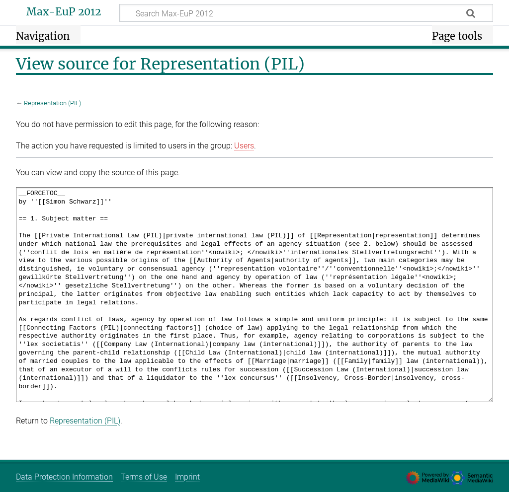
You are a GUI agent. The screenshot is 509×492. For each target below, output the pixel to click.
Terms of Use (144, 477)
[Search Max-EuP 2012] (306, 12)
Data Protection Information (64, 477)
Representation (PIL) (52, 103)
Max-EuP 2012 (63, 11)
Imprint (187, 477)
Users (244, 145)
